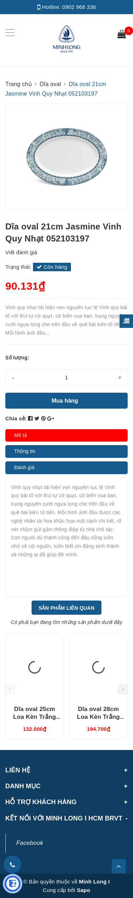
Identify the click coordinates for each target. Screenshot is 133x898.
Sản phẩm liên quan (67, 608)
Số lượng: (17, 357)
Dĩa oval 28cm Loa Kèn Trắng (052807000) (98, 717)
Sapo (83, 890)
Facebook (29, 843)
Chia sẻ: (16, 418)
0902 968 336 (79, 7)
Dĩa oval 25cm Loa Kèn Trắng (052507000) (34, 717)
